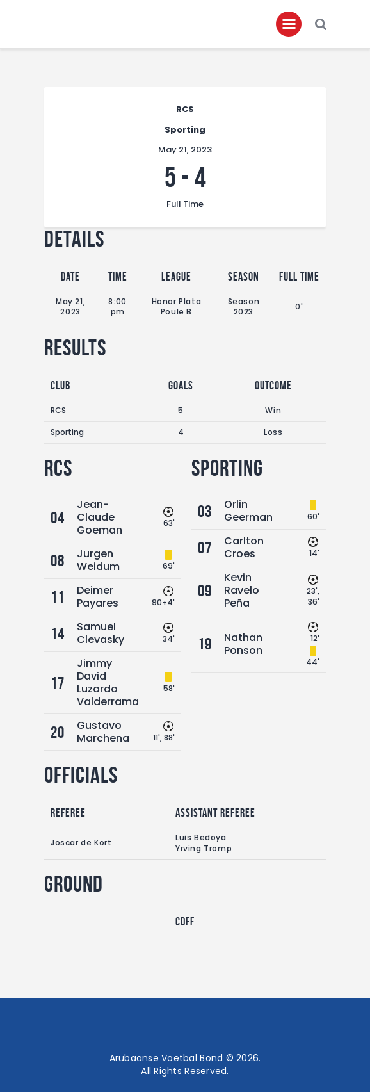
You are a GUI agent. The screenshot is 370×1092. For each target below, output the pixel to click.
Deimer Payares (97, 596)
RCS (58, 410)
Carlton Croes (244, 547)
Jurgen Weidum (98, 560)
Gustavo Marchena (103, 732)
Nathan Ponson (243, 644)
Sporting (67, 432)
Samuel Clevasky (100, 633)
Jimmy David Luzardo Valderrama (108, 682)
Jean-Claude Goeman (99, 517)
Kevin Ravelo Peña (241, 590)
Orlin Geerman (248, 511)
